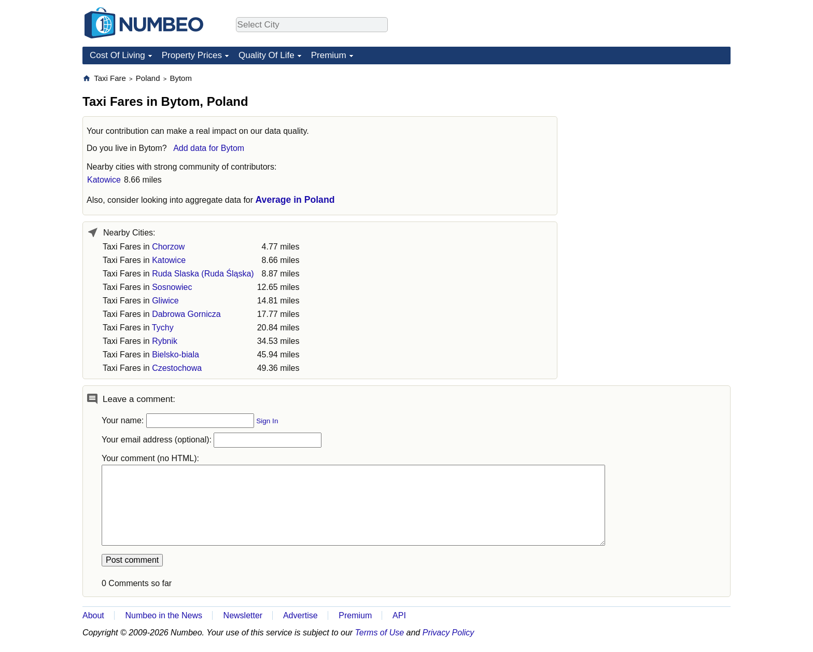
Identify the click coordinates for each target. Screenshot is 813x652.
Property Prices (192, 55)
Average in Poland (295, 200)
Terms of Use (379, 632)
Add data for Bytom (208, 148)
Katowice (104, 179)
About (93, 615)
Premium (328, 55)
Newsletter (243, 615)
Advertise (300, 615)
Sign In (267, 421)
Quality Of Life (267, 55)
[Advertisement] (653, 138)
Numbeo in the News (163, 615)
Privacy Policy (448, 632)
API (399, 615)
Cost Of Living (117, 55)
